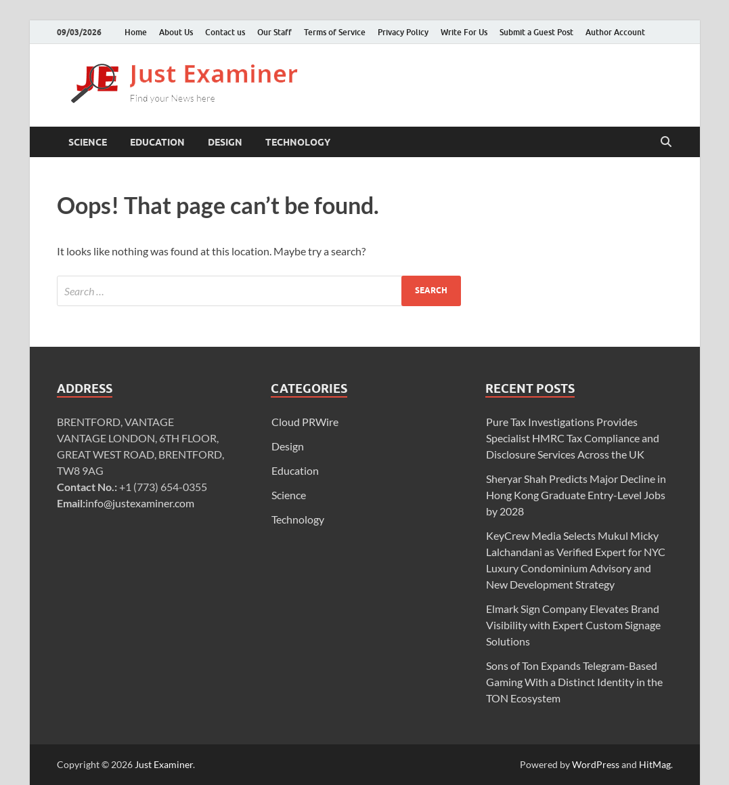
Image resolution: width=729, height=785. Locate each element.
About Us (176, 32)
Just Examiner (164, 764)
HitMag (655, 764)
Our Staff (274, 32)
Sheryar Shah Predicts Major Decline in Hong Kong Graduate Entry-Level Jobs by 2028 (576, 494)
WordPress (595, 764)
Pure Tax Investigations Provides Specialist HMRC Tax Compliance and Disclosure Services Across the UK (572, 438)
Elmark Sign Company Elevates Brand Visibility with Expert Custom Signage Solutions (573, 625)
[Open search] (666, 142)
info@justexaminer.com (139, 502)
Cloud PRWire (304, 421)
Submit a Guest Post (536, 32)
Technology (297, 142)
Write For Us (464, 32)
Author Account (615, 32)
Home (136, 32)
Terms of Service (335, 32)
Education (157, 142)
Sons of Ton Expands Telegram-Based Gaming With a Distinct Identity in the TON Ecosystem (574, 681)
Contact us (225, 32)
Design (225, 142)
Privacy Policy (403, 32)
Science (87, 142)
